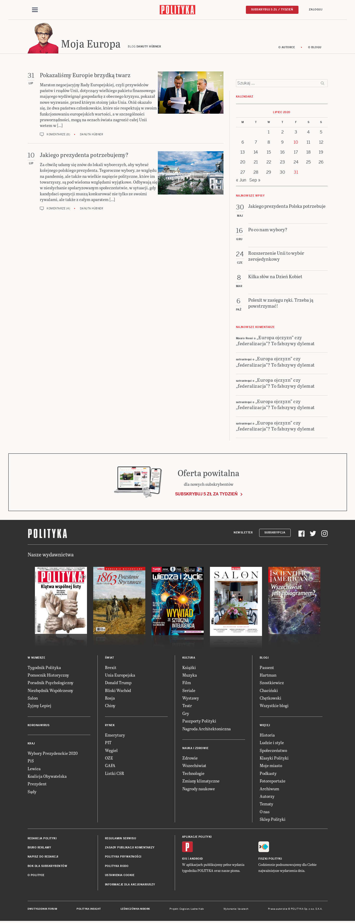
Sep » (254, 180)
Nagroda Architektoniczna (206, 729)
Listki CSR (114, 773)
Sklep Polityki (272, 819)
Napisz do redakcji (43, 857)
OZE (109, 758)
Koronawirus (39, 725)
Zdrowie (190, 758)
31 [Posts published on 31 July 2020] (296, 172)
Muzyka (189, 675)
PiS (31, 761)
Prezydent (37, 784)
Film (186, 683)
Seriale (188, 691)
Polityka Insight (89, 909)
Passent (267, 668)
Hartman (268, 675)
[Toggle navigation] (35, 9)
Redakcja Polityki (42, 838)
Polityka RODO (117, 866)
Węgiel (111, 751)
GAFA (110, 766)
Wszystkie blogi (274, 706)
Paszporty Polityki (199, 721)
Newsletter (243, 533)
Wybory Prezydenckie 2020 (53, 753)
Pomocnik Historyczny (48, 675)
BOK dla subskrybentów (47, 866)
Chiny (110, 706)
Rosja (110, 698)
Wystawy (190, 698)
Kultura (188, 658)
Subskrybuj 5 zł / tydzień (272, 9)
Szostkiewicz (272, 683)
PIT (108, 743)
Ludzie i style (272, 743)
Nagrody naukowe (198, 789)
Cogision (184, 909)
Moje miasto (271, 766)
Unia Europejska (120, 675)
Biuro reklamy (39, 847)
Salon (33, 698)
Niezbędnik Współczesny (50, 691)
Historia (267, 735)
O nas (265, 812)
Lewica (34, 769)
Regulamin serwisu (120, 838)
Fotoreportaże (272, 781)
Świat (109, 658)
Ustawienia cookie (120, 875)
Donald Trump (118, 683)
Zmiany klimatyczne (201, 781)
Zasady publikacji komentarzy (130, 847)
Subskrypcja (274, 533)
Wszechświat (194, 766)
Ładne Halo (197, 909)
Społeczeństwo (273, 751)
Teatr (187, 706)
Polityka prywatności (123, 857)
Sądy (32, 792)
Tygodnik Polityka (44, 668)
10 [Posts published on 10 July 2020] (296, 142)
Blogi (264, 658)
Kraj (31, 743)
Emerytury (115, 735)
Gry (185, 713)
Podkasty (268, 773)
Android (196, 859)
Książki (189, 668)
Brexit (110, 668)
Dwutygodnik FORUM (42, 909)
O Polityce (36, 875)
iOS (184, 859)
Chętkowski (270, 698)
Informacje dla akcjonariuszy (130, 884)
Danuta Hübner (91, 134)
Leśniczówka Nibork (135, 909)
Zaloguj (315, 9)
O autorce (286, 47)
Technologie (193, 773)
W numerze (36, 658)
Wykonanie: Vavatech (235, 909)
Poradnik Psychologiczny (50, 683)
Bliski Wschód (118, 691)
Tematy (266, 804)
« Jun (241, 180)
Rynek (110, 725)
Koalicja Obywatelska (47, 776)
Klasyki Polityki (274, 758)
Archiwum (269, 789)
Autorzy (267, 796)
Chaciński (269, 691)
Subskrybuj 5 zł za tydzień (206, 494)
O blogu (314, 47)
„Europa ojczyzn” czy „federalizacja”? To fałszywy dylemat (275, 340)
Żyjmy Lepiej (39, 706)
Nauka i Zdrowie (195, 748)
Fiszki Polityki (270, 859)
